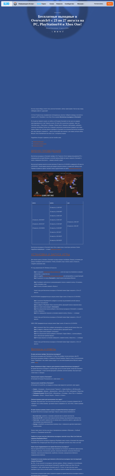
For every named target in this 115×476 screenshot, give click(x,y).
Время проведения (38, 72)
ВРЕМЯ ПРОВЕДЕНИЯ (46, 82)
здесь (36, 293)
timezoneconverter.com (75, 99)
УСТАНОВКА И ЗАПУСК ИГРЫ (50, 185)
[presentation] (6, 3)
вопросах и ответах (56, 180)
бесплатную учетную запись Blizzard (53, 206)
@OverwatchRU (67, 424)
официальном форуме (74, 422)
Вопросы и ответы (38, 76)
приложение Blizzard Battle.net (52, 202)
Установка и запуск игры (39, 74)
